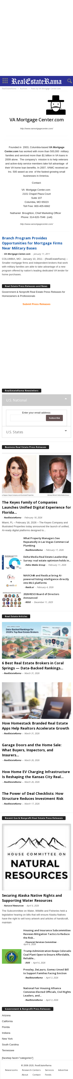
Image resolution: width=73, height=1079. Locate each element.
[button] (67, 81)
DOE (27, 962)
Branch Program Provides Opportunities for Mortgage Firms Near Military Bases (32, 243)
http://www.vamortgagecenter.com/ (36, 128)
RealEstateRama (12, 517)
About (25, 1074)
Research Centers (31, 1070)
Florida (6, 1027)
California (7, 1021)
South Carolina (10, 1044)
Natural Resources (13, 905)
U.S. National (16, 400)
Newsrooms (11, 1070)
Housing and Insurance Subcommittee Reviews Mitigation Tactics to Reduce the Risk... (47, 934)
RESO (28, 602)
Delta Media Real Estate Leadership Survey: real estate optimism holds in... (47, 558)
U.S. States (14, 432)
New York (7, 1038)
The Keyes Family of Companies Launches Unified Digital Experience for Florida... (36, 507)
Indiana (6, 1032)
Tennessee (8, 1050)
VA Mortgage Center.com (17, 253)
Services (49, 1070)
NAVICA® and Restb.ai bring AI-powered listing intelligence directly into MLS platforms (46, 579)
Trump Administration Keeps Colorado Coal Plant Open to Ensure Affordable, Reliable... (47, 954)
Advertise (63, 1070)
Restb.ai (29, 587)
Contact (36, 1074)
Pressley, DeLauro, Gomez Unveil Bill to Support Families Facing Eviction (46, 971)
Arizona (6, 1015)
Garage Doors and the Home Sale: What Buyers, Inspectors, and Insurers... (32, 750)
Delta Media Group (35, 564)
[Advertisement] (36, 38)
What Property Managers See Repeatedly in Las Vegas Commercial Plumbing (46, 541)
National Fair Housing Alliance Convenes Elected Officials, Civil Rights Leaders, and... (47, 991)
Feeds (48, 1074)
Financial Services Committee (40, 942)
